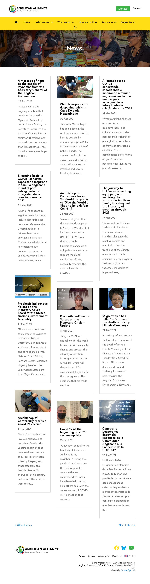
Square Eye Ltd (128, 570)
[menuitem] (130, 556)
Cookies (91, 556)
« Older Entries (23, 525)
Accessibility (103, 556)
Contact (137, 8)
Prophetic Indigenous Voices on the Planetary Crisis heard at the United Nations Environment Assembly (33, 311)
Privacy (82, 556)
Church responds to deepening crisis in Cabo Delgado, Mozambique (74, 109)
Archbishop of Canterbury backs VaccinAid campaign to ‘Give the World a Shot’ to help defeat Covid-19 (74, 201)
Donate (122, 8)
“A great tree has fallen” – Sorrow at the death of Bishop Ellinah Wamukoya (116, 320)
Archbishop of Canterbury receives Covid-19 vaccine (32, 421)
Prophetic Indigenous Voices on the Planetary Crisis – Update (75, 321)
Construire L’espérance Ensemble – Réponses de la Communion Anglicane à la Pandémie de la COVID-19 (113, 439)
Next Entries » (127, 525)
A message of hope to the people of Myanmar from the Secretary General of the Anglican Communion (32, 88)
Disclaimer (116, 556)
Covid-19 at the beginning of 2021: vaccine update (73, 432)
